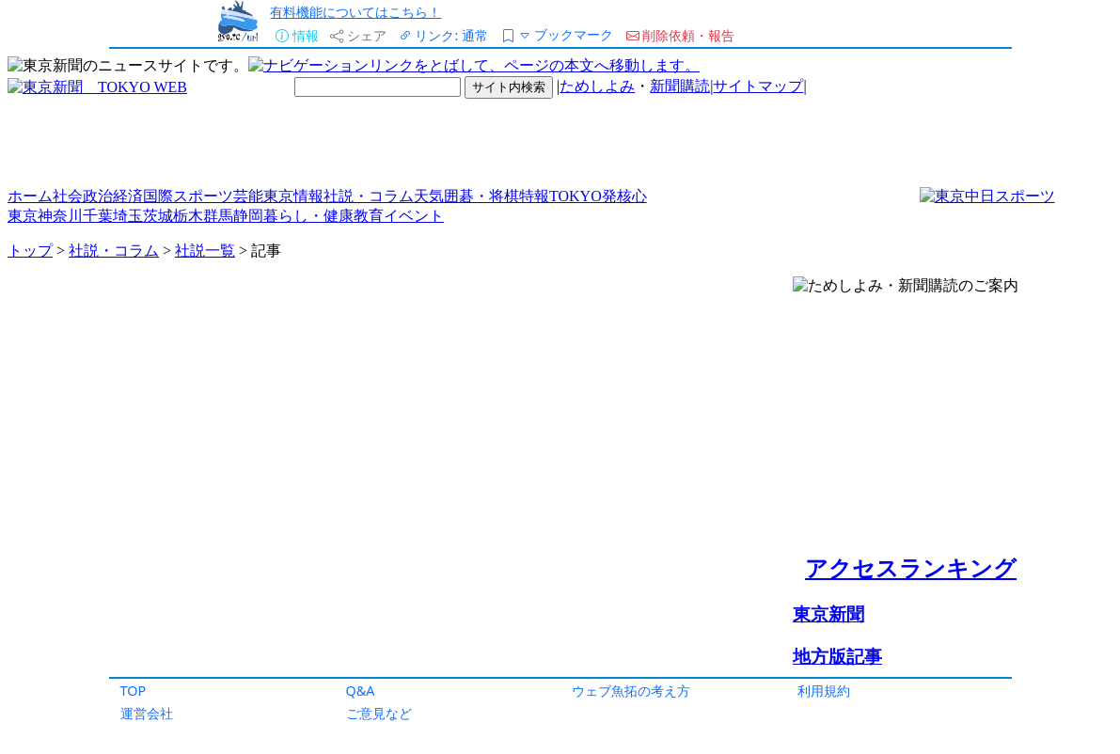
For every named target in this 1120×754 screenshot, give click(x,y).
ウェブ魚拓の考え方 (631, 690)
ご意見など (379, 713)
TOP (133, 690)
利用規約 (823, 690)
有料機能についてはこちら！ (355, 12)
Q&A (360, 690)
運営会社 (146, 713)
